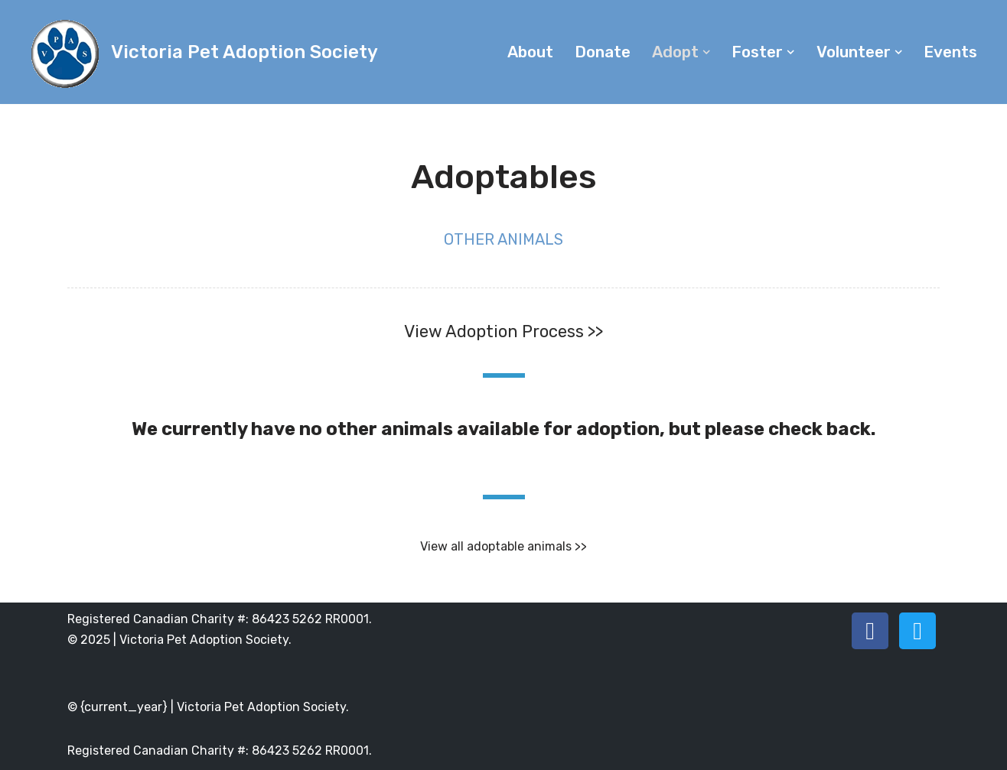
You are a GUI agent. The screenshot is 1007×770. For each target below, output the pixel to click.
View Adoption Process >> (503, 331)
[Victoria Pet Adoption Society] (202, 52)
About (530, 52)
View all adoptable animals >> (503, 546)
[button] (706, 52)
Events (950, 52)
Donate (603, 52)
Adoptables (504, 177)
